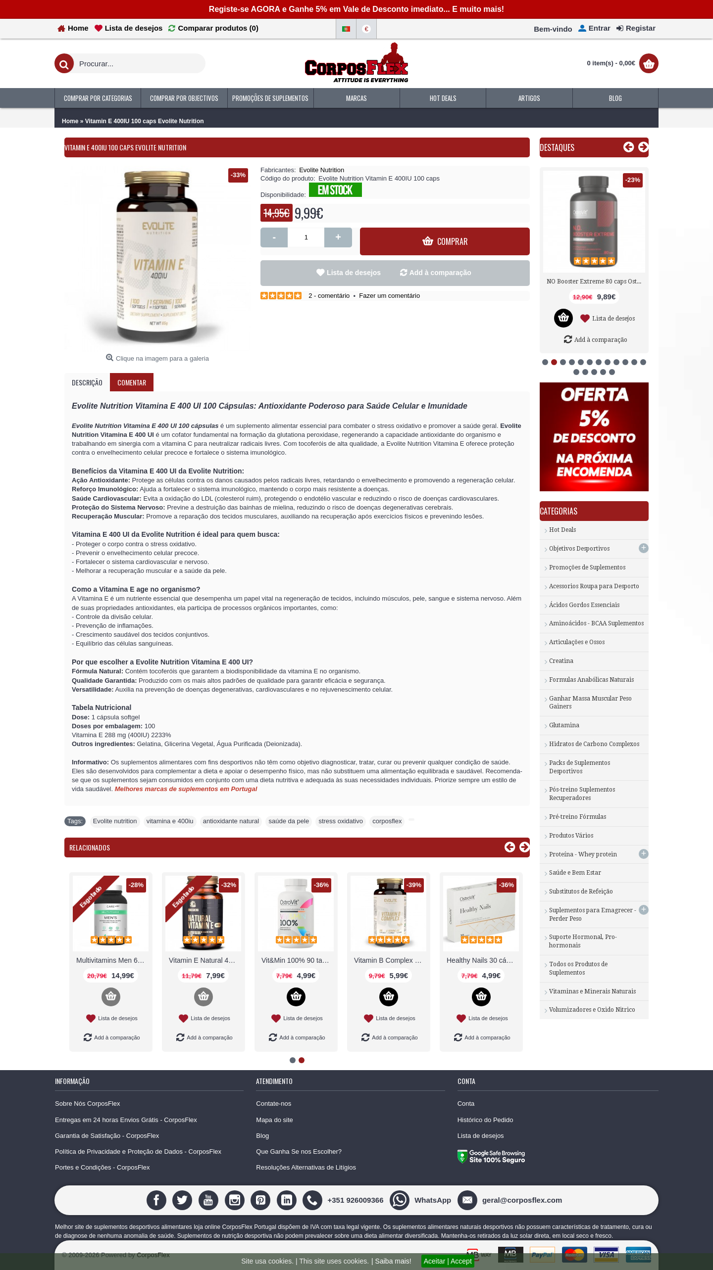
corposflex (387, 821)
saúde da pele (288, 821)
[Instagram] (236, 1199)
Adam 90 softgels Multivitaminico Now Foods (297, 960)
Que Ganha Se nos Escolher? (299, 1151)
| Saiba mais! (391, 1261)
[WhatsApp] (422, 1199)
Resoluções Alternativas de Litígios (306, 1167)
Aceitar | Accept (448, 1261)
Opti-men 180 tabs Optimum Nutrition (205, 960)
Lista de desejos (354, 273)
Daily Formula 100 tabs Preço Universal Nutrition (112, 960)
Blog (262, 1135)
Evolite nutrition (115, 821)
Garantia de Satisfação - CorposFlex (107, 1135)
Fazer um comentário (389, 295)
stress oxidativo (340, 821)
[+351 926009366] (344, 1199)
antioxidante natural (231, 821)
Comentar (131, 382)
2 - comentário (329, 295)
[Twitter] (183, 1199)
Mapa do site (274, 1120)
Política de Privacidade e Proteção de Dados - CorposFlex (138, 1151)
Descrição (87, 382)
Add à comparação (440, 273)
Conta (466, 1103)
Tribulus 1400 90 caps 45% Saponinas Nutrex (596, 281)
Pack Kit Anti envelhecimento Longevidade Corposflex (483, 960)
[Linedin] (288, 1199)
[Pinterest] (262, 1199)
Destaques (557, 147)
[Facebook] (158, 1199)
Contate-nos (273, 1103)
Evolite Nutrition (321, 170)
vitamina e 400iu (170, 821)
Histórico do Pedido (485, 1120)
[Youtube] (210, 1199)
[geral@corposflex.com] (511, 1199)
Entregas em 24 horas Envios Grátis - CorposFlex (126, 1120)
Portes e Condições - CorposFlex (102, 1167)
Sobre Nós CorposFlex (87, 1103)
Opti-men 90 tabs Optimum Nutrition (390, 960)
